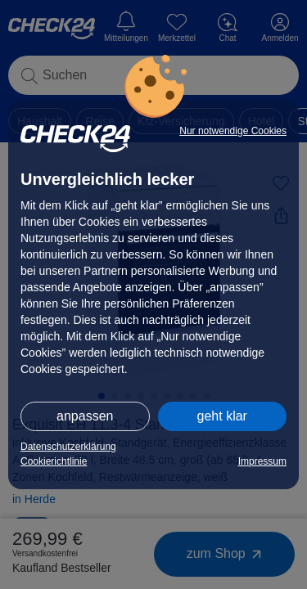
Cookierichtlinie (53, 461)
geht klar (222, 416)
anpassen (84, 416)
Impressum (262, 461)
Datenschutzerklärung (68, 446)
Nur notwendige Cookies (233, 131)
